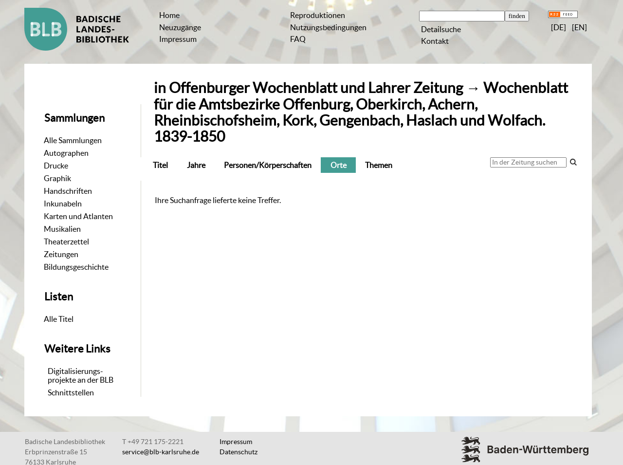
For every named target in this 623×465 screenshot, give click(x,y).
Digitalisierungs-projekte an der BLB (80, 375)
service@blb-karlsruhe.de (160, 452)
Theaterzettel (66, 241)
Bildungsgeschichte (76, 266)
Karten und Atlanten (78, 216)
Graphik (57, 178)
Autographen (66, 153)
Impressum (178, 39)
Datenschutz (238, 452)
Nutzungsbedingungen (328, 27)
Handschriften (68, 190)
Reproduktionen (317, 15)
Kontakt (435, 41)
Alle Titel (58, 319)
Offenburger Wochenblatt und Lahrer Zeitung (316, 88)
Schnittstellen (71, 392)
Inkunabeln (63, 203)
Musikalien (62, 228)
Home (169, 15)
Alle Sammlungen (73, 140)
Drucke (56, 165)
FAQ (298, 39)
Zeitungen (61, 254)
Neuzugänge (180, 27)
